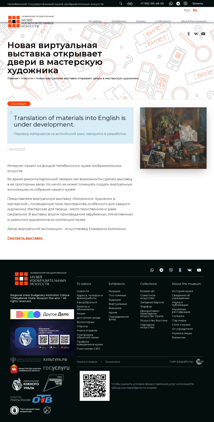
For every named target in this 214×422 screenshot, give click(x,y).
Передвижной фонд (119, 318)
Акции (81, 313)
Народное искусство (147, 326)
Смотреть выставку (25, 238)
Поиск (120, 3)
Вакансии (179, 337)
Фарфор (146, 306)
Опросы (82, 326)
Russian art (147, 291)
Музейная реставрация (181, 310)
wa (171, 3)
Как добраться (87, 302)
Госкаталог (112, 361)
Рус (187, 10)
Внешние (115, 308)
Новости (27, 78)
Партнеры (179, 320)
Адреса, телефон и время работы (90, 296)
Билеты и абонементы (85, 308)
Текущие (114, 291)
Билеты (197, 3)
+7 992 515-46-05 (152, 3)
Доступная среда (88, 317)
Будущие (115, 299)
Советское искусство (147, 296)
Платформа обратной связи (88, 336)
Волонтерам (85, 322)
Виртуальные (118, 303)
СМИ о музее (181, 324)
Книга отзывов (87, 330)
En (195, 10)
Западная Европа (152, 302)
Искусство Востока (153, 320)
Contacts (178, 316)
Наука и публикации (180, 303)
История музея (182, 291)
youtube (203, 33)
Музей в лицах (182, 333)
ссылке (152, 387)
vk (195, 33)
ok (188, 33)
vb (185, 3)
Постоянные (117, 295)
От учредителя (182, 328)
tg (178, 3)
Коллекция (19, 103)
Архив (113, 312)
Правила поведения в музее (90, 343)
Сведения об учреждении (181, 296)
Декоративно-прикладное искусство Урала (151, 313)
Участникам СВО (88, 348)
